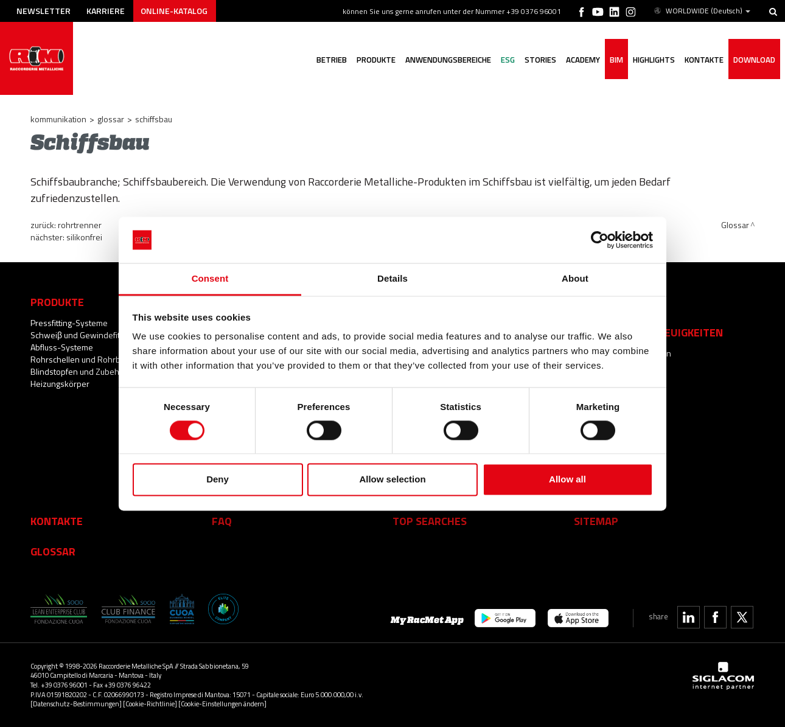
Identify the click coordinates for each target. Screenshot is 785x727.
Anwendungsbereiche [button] (448, 60)
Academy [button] (583, 60)
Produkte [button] (376, 60)
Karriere (105, 10)
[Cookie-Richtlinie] (150, 703)
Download (754, 60)
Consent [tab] (210, 279)
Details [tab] (392, 279)
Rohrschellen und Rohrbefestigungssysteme (112, 359)
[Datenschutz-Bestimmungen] (76, 703)
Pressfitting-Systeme (69, 322)
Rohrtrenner (80, 224)
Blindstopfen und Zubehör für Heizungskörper (84, 377)
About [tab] (575, 279)
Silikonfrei (84, 237)
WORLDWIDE (701, 10)
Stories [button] (540, 60)
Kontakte (56, 520)
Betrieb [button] (331, 60)
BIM (616, 60)
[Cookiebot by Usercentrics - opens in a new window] (599, 240)
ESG (508, 60)
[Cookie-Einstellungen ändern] (222, 703)
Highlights (654, 60)
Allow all (567, 480)
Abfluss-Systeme (61, 347)
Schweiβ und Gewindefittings (84, 335)
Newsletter (43, 10)
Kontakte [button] (704, 60)
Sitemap (596, 520)
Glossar (110, 119)
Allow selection (392, 480)
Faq (222, 520)
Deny (217, 480)
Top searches (429, 520)
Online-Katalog (174, 10)
